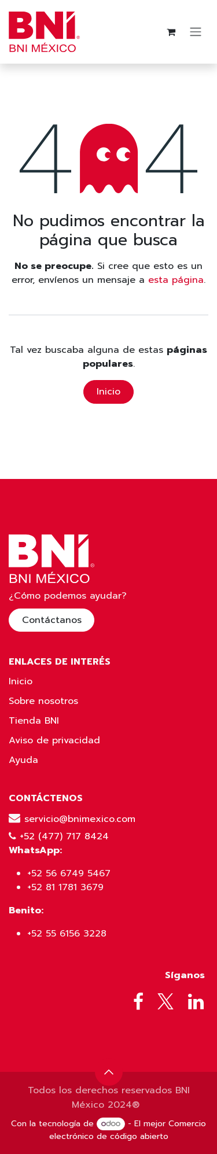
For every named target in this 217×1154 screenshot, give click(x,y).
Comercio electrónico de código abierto (127, 1130)
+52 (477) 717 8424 (64, 836)
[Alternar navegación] (195, 32)
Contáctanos (52, 620)
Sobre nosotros (43, 701)
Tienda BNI (34, 721)
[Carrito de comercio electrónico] (171, 32)
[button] (109, 1072)
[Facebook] (138, 1002)
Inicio (108, 392)
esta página (176, 280)
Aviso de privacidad (54, 740)
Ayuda (23, 760)
